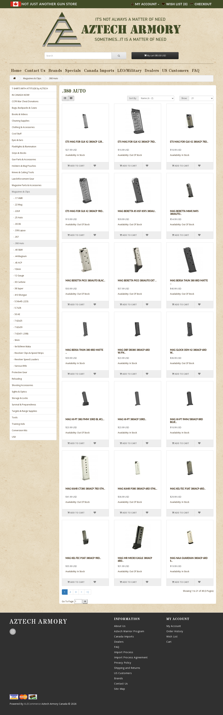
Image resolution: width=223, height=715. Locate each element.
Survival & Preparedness (24, 404)
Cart (169, 641)
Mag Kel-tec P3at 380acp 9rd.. (83, 558)
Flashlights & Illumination (24, 146)
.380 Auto (53, 78)
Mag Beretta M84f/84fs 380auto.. (184, 213)
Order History (174, 631)
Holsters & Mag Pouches (24, 165)
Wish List (172, 636)
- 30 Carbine (18, 282)
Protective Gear (19, 372)
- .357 (15, 236)
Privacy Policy (122, 662)
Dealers (119, 641)
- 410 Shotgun (19, 294)
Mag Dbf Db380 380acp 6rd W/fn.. (134, 351)
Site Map (119, 688)
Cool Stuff (16, 133)
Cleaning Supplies (20, 120)
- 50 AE (16, 314)
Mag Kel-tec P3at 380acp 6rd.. (188, 488)
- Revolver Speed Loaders (25, 359)
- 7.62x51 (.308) (20, 333)
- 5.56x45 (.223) (20, 301)
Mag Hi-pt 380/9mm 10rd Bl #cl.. (85, 419)
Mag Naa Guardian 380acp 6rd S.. (188, 560)
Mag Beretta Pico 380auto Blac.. (85, 280)
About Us (120, 626)
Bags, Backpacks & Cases (24, 107)
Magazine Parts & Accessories (26, 185)
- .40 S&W (17, 249)
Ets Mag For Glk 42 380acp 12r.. (84, 141)
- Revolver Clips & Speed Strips (28, 352)
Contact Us (121, 683)
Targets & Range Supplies (24, 411)
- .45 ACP (17, 262)
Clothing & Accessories (23, 127)
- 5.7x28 (16, 307)
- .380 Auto (18, 243)
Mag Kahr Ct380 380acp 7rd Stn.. (85, 488)
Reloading (17, 378)
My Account (173, 626)
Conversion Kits (19, 430)
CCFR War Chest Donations (25, 101)
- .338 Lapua (18, 230)
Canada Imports (124, 636)
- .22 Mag (17, 204)
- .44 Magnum (19, 256)
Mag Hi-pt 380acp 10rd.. (132, 419)
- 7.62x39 (17, 327)
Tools (14, 417)
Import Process (123, 652)
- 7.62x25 (17, 320)
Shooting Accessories (22, 385)
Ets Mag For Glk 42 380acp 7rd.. (137, 141)
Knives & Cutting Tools (23, 172)
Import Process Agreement (131, 657)
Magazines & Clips (32, 78)
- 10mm (16, 269)
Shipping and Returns (127, 667)
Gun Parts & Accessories (24, 159)
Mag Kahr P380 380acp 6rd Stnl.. (137, 488)
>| (87, 592)
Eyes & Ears (17, 140)
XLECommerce (32, 703)
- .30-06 (16, 223)
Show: (184, 98)
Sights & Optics (19, 391)
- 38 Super (17, 288)
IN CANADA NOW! (20, 94)
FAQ (116, 647)
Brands (118, 678)
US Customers (123, 673)
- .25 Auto (17, 217)
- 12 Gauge (18, 275)
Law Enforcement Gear (23, 178)
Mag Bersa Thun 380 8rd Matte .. (189, 282)
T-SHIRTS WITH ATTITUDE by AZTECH (30, 88)
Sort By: (133, 98)
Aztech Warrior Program (129, 631)
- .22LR (16, 211)
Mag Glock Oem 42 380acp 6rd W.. (188, 351)
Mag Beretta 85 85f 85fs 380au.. (137, 211)
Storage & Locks (20, 398)
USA (14, 436)
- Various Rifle (19, 365)
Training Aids (18, 423)
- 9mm (16, 340)
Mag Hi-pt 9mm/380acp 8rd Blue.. (186, 421)
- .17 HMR (17, 198)
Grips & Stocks (19, 153)
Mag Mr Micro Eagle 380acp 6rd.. (135, 560)
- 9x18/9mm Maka (21, 346)
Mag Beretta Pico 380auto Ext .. (137, 280)
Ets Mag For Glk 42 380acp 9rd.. (85, 211)
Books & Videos (20, 114)
